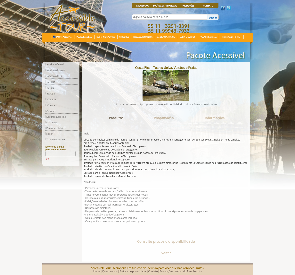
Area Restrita (194, 271)
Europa (51, 93)
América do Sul (55, 76)
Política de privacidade (132, 271)
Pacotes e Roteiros (54, 128)
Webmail (180, 271)
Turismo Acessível (53, 139)
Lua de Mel (50, 122)
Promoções (166, 271)
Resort (47, 134)
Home (96, 271)
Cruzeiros (49, 111)
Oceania (51, 99)
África (51, 82)
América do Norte (56, 70)
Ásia (50, 87)
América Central (55, 64)
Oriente (51, 105)
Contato (153, 271)
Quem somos (110, 271)
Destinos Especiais (54, 117)
